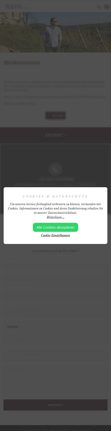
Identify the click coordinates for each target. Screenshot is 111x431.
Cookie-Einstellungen (55, 235)
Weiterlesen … (55, 217)
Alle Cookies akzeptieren (55, 227)
